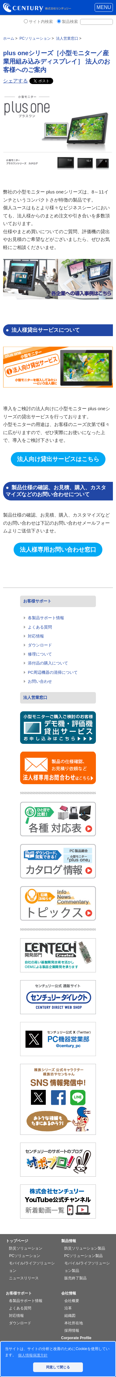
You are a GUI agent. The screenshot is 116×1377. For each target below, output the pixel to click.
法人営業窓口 (35, 697)
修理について (40, 654)
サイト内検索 (41, 21)
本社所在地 (73, 1323)
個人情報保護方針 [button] (33, 1355)
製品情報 (68, 1241)
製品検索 (70, 21)
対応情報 (36, 636)
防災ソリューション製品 (84, 1248)
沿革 (68, 1308)
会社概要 (71, 1301)
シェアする (15, 80)
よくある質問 (40, 627)
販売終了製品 (75, 1278)
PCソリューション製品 (83, 1256)
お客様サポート (37, 601)
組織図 (69, 1315)
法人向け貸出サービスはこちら (58, 459)
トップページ (17, 1241)
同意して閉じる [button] (58, 1367)
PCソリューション (24, 1256)
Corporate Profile (76, 1338)
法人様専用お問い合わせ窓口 (58, 549)
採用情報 (71, 1330)
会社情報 (68, 1293)
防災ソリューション (25, 1248)
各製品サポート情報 (46, 617)
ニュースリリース (24, 1278)
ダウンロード (40, 645)
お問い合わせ (40, 681)
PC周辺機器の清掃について (53, 672)
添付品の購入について (48, 663)
